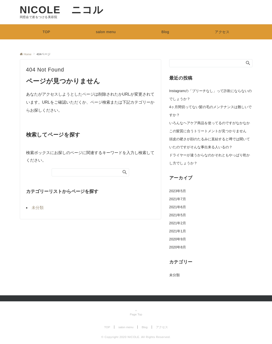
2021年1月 (177, 231)
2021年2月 (177, 223)
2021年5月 (177, 215)
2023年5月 (177, 191)
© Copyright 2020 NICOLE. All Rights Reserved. (136, 336)
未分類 (38, 207)
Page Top (136, 312)
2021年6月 (177, 207)
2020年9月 (177, 239)
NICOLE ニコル (62, 9)
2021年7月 (177, 199)
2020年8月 (177, 247)
